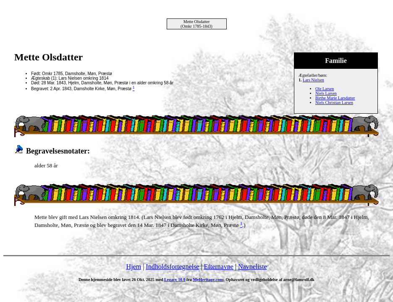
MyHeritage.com (208, 279)
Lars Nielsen (313, 80)
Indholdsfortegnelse (172, 266)
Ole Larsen (324, 88)
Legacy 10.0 (175, 279)
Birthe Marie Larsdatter (335, 98)
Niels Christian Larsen (334, 102)
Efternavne (218, 266)
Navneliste (252, 266)
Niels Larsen (326, 93)
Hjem (133, 266)
